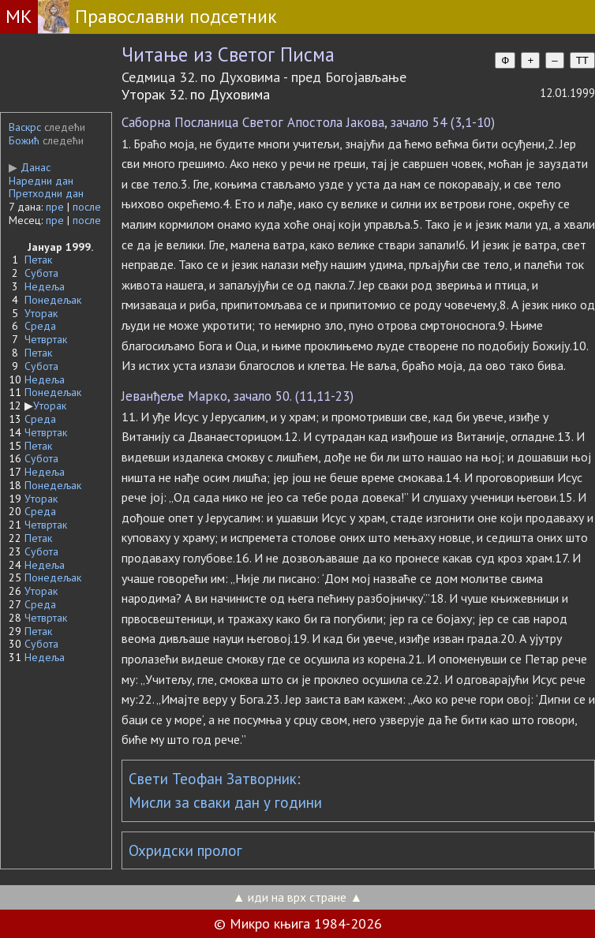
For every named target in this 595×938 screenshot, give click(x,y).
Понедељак (52, 300)
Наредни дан (41, 181)
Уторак (41, 313)
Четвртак (45, 339)
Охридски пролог (185, 850)
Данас (30, 167)
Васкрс (25, 127)
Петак (38, 259)
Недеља (44, 286)
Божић (24, 140)
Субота (41, 273)
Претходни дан (46, 193)
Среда (40, 326)
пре (55, 207)
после (87, 207)
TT (582, 60)
